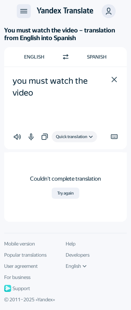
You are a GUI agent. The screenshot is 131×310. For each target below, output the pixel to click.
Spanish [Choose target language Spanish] (97, 57)
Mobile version (19, 244)
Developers (77, 255)
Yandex (45, 299)
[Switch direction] (65, 56)
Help (70, 244)
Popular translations (25, 255)
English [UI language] (76, 266)
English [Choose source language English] (34, 57)
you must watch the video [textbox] (51, 87)
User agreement (21, 266)
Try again (65, 193)
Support (17, 288)
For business (17, 277)
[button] (114, 79)
